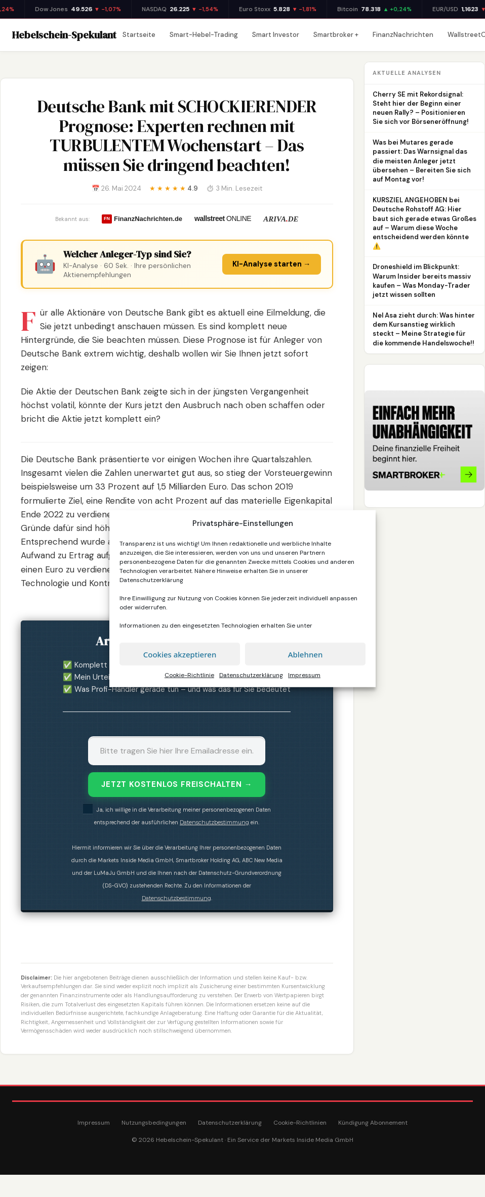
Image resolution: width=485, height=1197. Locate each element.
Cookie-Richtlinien (300, 1123)
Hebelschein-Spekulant (64, 35)
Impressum (304, 675)
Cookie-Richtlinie (189, 675)
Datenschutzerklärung (151, 580)
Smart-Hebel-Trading (204, 34)
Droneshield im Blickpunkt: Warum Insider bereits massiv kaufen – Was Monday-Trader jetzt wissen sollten (422, 280)
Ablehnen (305, 654)
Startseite (139, 34)
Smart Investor (275, 34)
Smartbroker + (335, 34)
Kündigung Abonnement (373, 1123)
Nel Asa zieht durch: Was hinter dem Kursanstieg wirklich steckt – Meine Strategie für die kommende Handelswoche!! (424, 329)
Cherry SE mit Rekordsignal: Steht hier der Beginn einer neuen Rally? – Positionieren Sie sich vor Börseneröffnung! (421, 108)
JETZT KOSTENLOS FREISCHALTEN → (176, 784)
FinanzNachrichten (403, 34)
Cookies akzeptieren (180, 654)
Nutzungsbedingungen (154, 1123)
